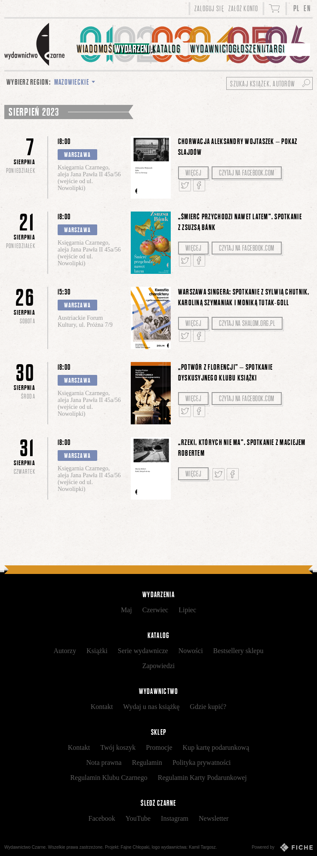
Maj (126, 610)
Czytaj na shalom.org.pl (247, 323)
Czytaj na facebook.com (246, 173)
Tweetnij (185, 185)
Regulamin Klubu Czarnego (109, 777)
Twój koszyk (117, 747)
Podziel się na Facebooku (199, 185)
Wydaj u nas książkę (151, 706)
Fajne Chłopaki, (136, 847)
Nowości (191, 650)
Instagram (174, 818)
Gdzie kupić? (208, 706)
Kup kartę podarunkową (216, 747)
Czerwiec (155, 610)
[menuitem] (95, 44)
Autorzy (65, 650)
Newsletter (213, 818)
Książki (97, 650)
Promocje (159, 747)
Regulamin (147, 762)
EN (307, 8)
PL (296, 8)
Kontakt (102, 706)
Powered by (282, 847)
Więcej (193, 173)
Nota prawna (104, 762)
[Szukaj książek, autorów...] (269, 83)
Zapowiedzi (158, 665)
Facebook (102, 818)
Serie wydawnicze (143, 650)
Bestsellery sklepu (238, 650)
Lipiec (187, 610)
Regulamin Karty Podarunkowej (202, 777)
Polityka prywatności (201, 762)
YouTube (138, 818)
